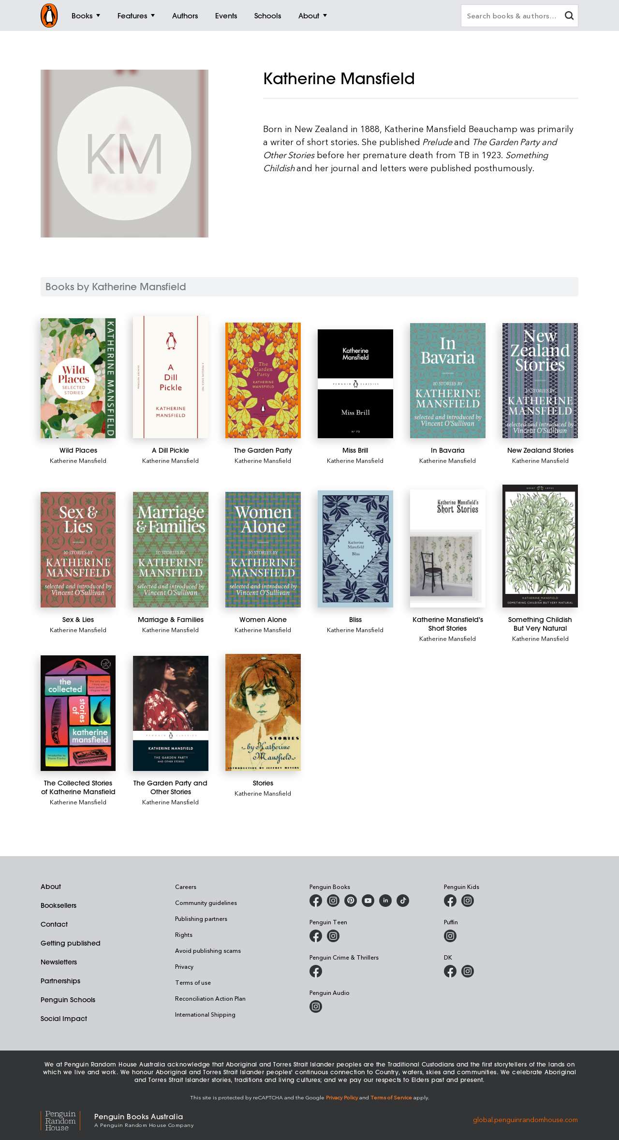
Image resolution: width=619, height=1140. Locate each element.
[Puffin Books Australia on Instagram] (450, 936)
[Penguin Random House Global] (67, 1119)
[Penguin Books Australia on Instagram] (333, 900)
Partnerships (60, 981)
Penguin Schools (68, 999)
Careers (185, 886)
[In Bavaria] (447, 381)
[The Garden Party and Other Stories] (170, 713)
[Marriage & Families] (170, 549)
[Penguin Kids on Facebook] (450, 900)
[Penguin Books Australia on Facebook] (316, 900)
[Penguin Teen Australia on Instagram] (333, 936)
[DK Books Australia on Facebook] (450, 971)
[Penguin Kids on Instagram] (467, 900)
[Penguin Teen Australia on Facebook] (316, 936)
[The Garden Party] (262, 381)
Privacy (184, 966)
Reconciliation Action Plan (210, 998)
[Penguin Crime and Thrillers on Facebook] (316, 971)
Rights (183, 934)
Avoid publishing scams (208, 950)
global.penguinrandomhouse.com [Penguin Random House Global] (525, 1119)
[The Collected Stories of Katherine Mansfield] (78, 713)
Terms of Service (391, 1097)
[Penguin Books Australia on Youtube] (368, 900)
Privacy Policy (342, 1097)
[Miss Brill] (355, 384)
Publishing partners (201, 918)
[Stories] (262, 712)
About (51, 886)
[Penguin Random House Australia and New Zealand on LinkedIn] (385, 900)
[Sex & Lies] (78, 549)
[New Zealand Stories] (539, 381)
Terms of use (193, 982)
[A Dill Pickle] (170, 377)
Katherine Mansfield (78, 460)
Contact (54, 924)
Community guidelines (206, 902)
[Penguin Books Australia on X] (350, 900)
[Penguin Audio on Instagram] (316, 1006)
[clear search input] (569, 16)
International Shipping (205, 1014)
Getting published (71, 943)
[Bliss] (355, 548)
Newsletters (59, 962)
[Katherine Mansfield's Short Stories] (447, 548)
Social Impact (64, 1018)
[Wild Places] (78, 378)
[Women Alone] (262, 549)
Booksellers (58, 905)
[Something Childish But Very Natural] (539, 546)
